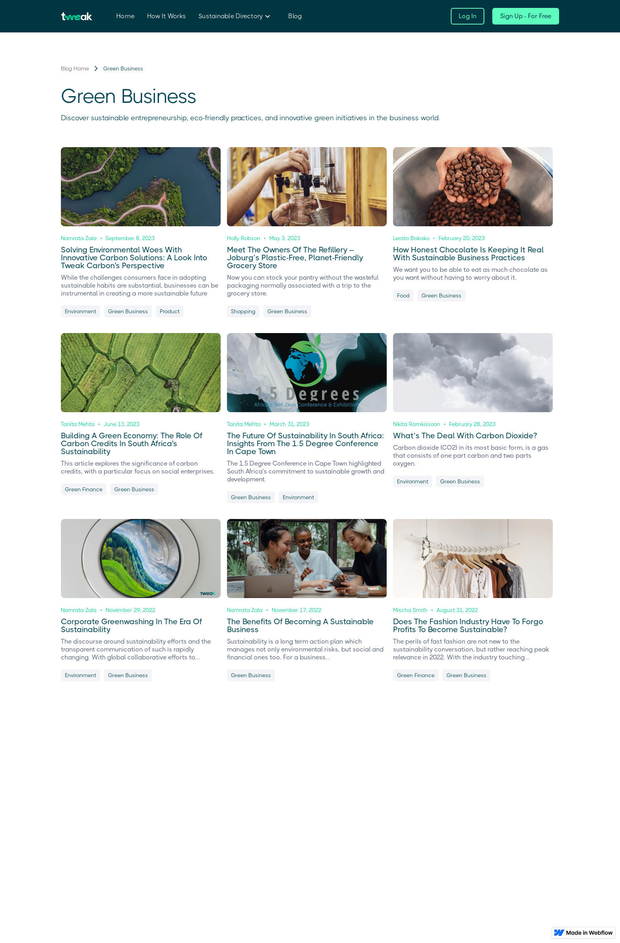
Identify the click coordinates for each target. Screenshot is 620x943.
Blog (295, 16)
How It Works (166, 16)
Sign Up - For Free (525, 16)
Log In (467, 16)
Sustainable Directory (230, 16)
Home (125, 16)
